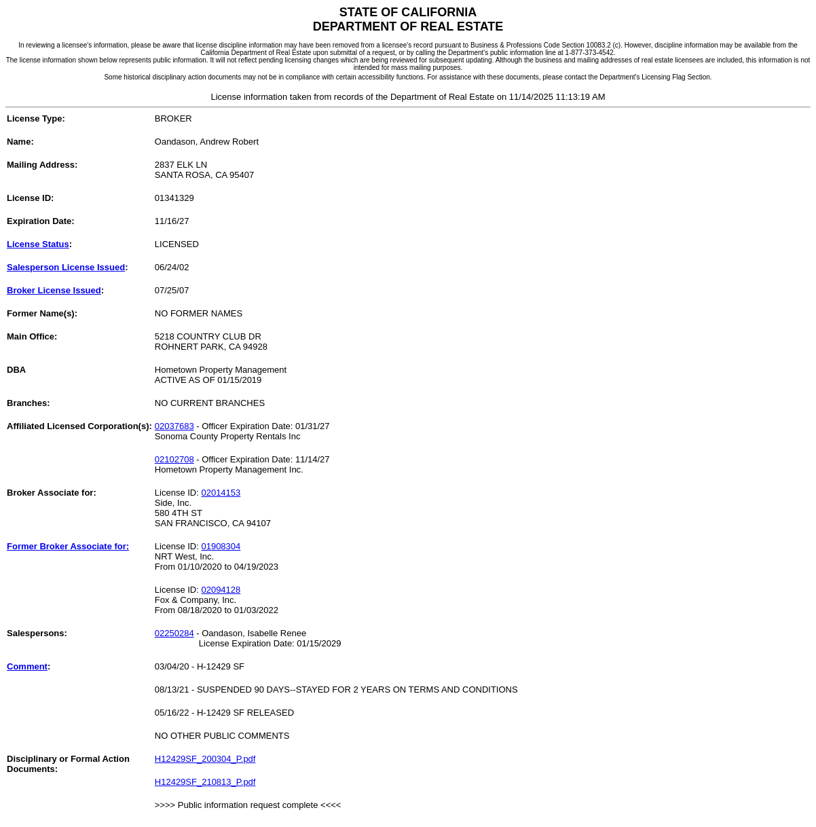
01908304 (220, 546)
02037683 (174, 426)
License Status (38, 244)
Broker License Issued (54, 290)
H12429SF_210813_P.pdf (205, 782)
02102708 (174, 459)
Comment (27, 666)
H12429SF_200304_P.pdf (205, 759)
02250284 (174, 633)
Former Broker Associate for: (68, 546)
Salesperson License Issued (66, 267)
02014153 (220, 493)
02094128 (220, 590)
